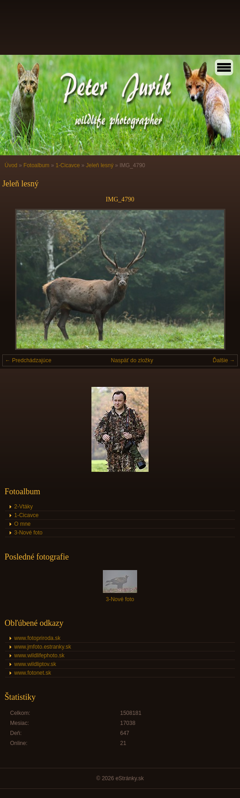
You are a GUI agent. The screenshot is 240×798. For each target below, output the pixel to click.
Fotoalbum (36, 165)
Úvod (11, 165)
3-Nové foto (28, 532)
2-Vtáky (23, 506)
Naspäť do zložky (132, 360)
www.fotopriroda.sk (37, 638)
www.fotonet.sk (32, 673)
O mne (22, 524)
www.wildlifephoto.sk (39, 655)
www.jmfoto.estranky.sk (42, 647)
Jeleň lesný (99, 165)
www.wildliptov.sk (35, 664)
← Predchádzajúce (28, 360)
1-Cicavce (67, 165)
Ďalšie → (224, 360)
